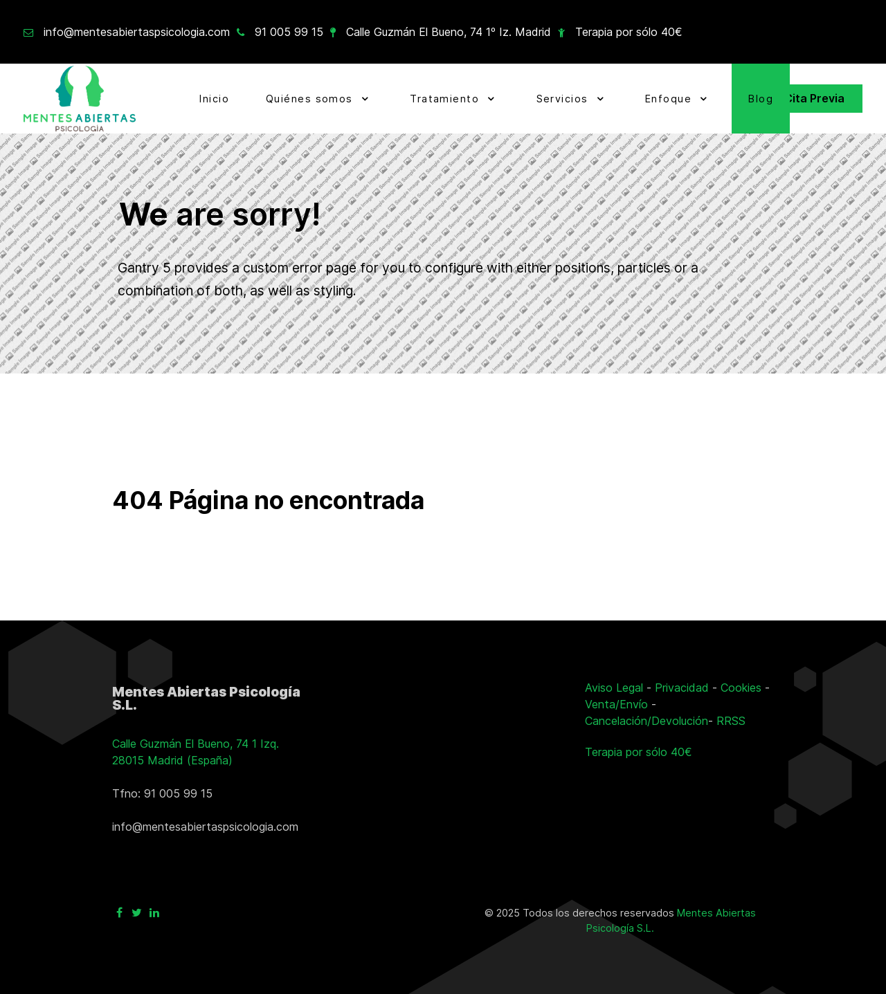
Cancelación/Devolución (646, 721)
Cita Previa (814, 98)
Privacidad (682, 687)
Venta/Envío (616, 704)
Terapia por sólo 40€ (628, 32)
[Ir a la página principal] (80, 98)
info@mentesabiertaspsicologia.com (137, 32)
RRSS (730, 721)
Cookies (741, 687)
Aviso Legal (614, 687)
